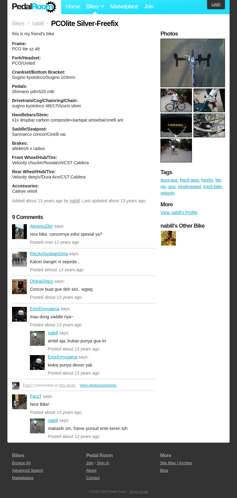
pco (172, 186)
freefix (207, 180)
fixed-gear (189, 180)
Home (73, 6)
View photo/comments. (98, 385)
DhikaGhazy (19, 286)
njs (163, 186)
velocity (167, 193)
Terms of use (138, 491)
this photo (68, 385)
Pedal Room (34, 7)
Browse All (21, 463)
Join (148, 6)
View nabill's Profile (179, 212)
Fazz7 (28, 385)
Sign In (103, 463)
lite (218, 180)
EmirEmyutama (19, 314)
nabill (75, 200)
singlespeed (189, 186)
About (91, 470)
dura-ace (168, 180)
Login (215, 4)
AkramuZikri (19, 231)
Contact (93, 477)
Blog (164, 470)
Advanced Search (27, 470)
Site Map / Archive (176, 463)
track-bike (212, 186)
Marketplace (124, 6)
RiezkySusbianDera (19, 259)
